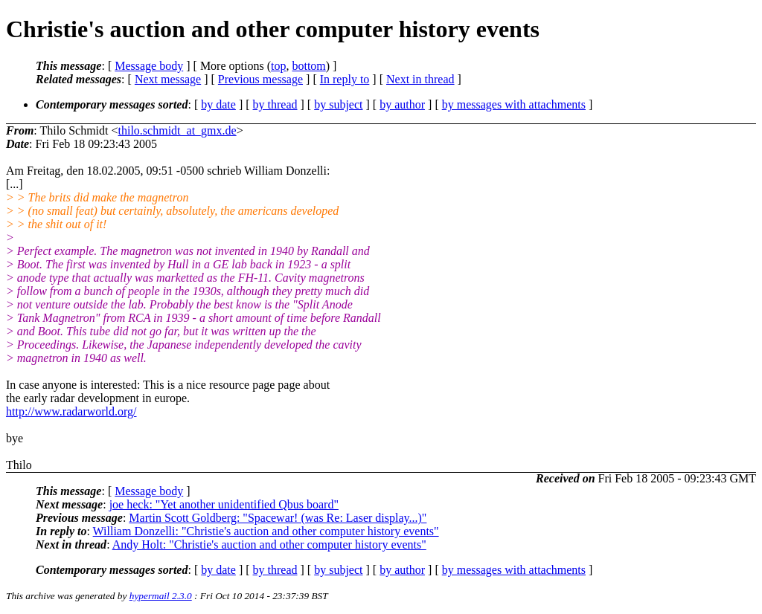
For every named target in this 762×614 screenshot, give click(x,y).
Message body (149, 65)
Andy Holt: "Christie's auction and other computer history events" (269, 544)
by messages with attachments (514, 104)
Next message (168, 79)
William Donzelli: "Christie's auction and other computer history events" (266, 531)
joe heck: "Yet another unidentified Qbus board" (224, 504)
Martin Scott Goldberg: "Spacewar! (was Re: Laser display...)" (277, 517)
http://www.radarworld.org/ (71, 411)
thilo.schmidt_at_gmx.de (177, 130)
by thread (275, 104)
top (278, 65)
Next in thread (420, 79)
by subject (338, 104)
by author (402, 104)
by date (218, 104)
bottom (308, 65)
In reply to (345, 79)
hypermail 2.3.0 (160, 595)
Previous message (260, 79)
